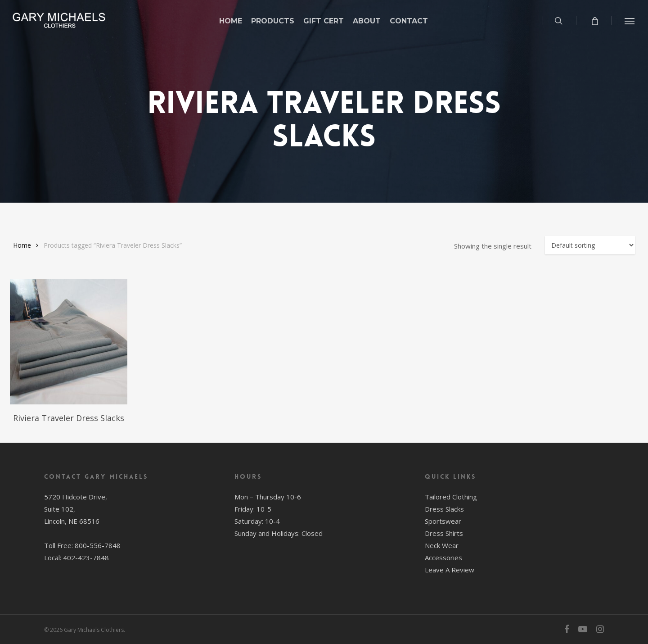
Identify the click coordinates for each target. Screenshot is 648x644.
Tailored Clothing (451, 496)
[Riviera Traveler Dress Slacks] (69, 341)
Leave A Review (449, 569)
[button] (630, 20)
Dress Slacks (444, 508)
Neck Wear (442, 545)
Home (22, 245)
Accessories (443, 557)
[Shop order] (590, 245)
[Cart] (594, 20)
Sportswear (443, 521)
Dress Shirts (444, 533)
